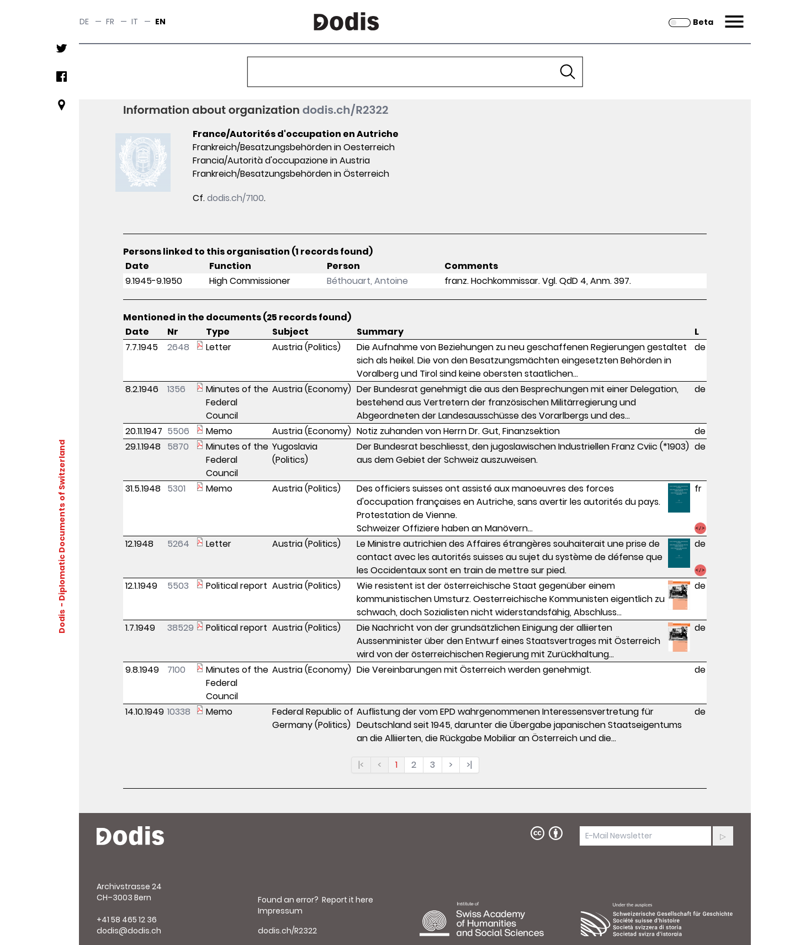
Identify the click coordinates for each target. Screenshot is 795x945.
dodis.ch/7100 (235, 198)
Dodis (61, 621)
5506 (178, 431)
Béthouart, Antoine (367, 280)
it (134, 21)
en (160, 21)
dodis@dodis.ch (129, 930)
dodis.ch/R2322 (346, 110)
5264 (178, 543)
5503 (178, 585)
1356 (176, 389)
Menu (733, 14)
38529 (180, 627)
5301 (176, 488)
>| (469, 764)
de (84, 21)
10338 (178, 711)
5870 (178, 446)
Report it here (347, 899)
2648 (178, 347)
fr (110, 21)
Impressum (280, 910)
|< (361, 764)
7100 (176, 669)
